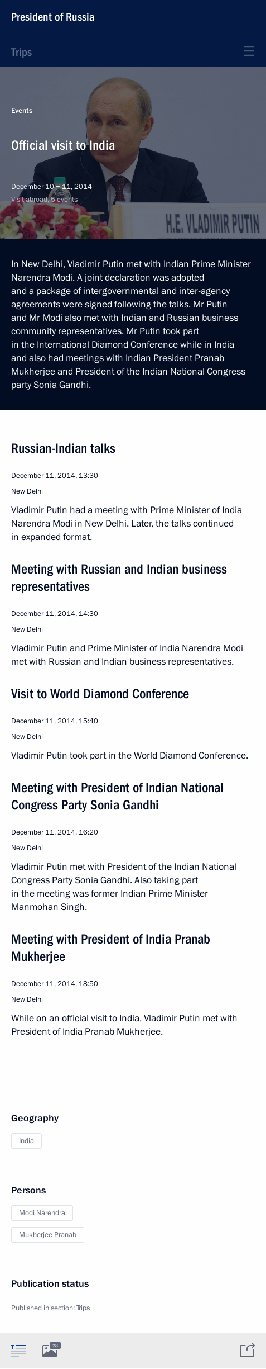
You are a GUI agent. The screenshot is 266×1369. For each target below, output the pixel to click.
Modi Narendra (42, 1213)
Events (21, 111)
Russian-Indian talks (63, 448)
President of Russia (53, 16)
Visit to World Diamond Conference (100, 694)
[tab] (18, 1350)
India (26, 1141)
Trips (21, 52)
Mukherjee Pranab (47, 1235)
